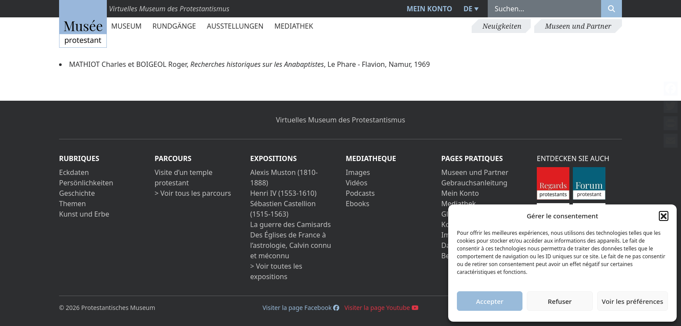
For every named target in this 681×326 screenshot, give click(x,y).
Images (358, 172)
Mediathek (293, 26)
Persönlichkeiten (86, 183)
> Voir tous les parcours (193, 193)
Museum (126, 26)
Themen (72, 203)
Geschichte (77, 193)
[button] (663, 215)
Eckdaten (74, 172)
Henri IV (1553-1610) (283, 193)
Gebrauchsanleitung (474, 183)
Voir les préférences (632, 301)
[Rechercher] (611, 8)
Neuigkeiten (502, 26)
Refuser (560, 301)
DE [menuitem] (468, 8)
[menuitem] (470, 8)
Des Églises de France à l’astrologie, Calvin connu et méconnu (290, 245)
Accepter (489, 301)
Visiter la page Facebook (300, 307)
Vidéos (356, 183)
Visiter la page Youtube (381, 307)
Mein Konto (429, 8)
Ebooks (357, 203)
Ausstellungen (235, 26)
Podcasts (360, 193)
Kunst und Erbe (84, 214)
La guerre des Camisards (290, 224)
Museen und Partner (578, 26)
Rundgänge (174, 26)
